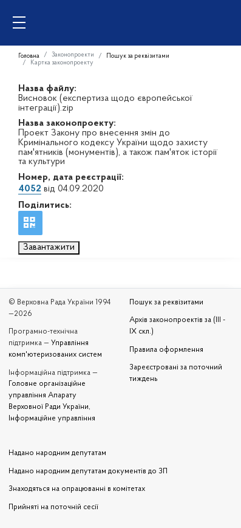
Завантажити (49, 247)
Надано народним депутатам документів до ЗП (88, 471)
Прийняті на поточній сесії (53, 507)
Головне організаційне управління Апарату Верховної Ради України (48, 395)
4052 (29, 189)
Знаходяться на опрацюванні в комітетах (76, 489)
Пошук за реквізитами (137, 56)
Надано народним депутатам (57, 453)
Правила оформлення (166, 350)
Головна (28, 56)
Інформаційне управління (51, 418)
